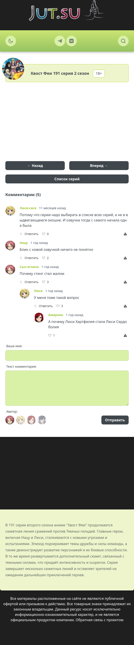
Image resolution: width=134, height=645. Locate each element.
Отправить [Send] (115, 420)
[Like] (45, 234)
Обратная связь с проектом (100, 619)
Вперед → (99, 165)
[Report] (126, 233)
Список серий (67, 178)
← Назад (35, 165)
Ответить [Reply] (29, 234)
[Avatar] (9, 420)
